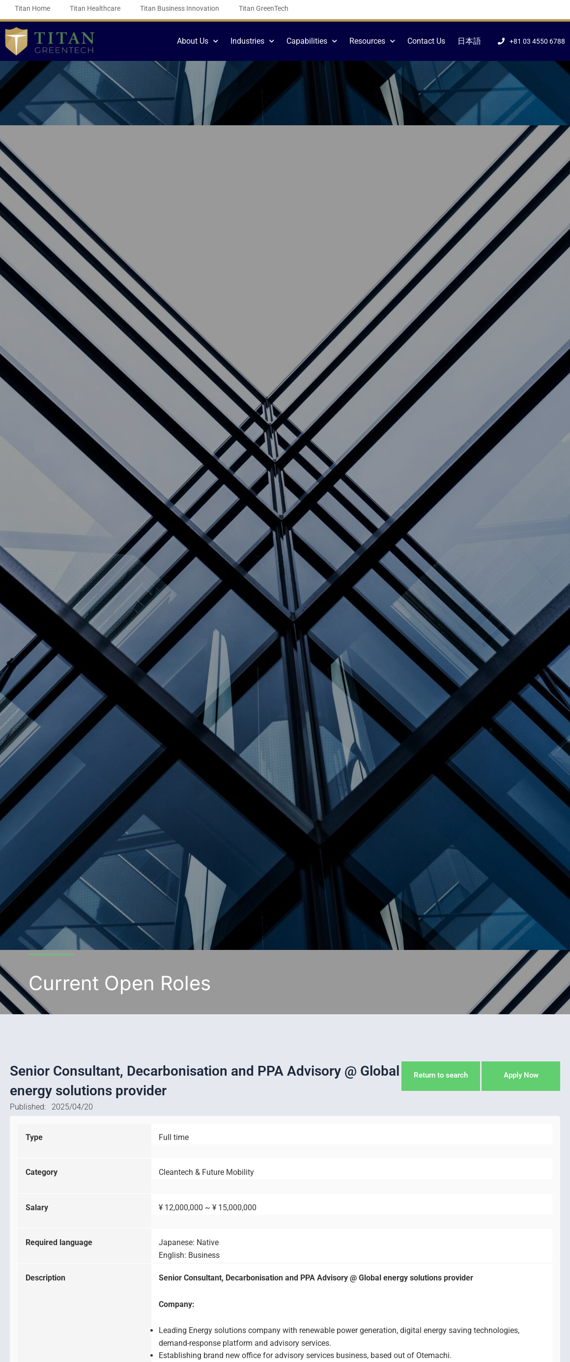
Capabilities (311, 41)
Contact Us (426, 41)
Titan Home (32, 8)
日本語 (469, 41)
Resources (372, 41)
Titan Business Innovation (179, 8)
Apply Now (521, 1075)
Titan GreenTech (263, 8)
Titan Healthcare (95, 8)
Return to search (440, 1075)
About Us (197, 41)
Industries (252, 41)
